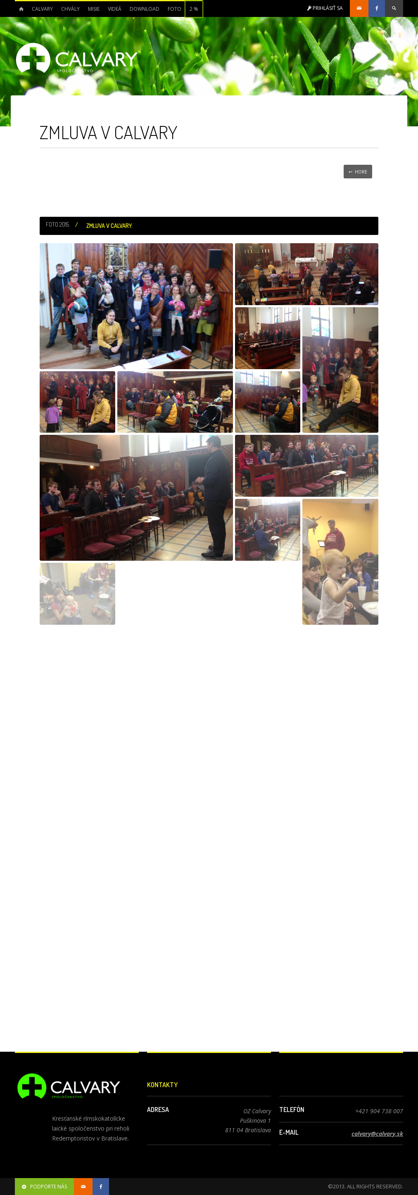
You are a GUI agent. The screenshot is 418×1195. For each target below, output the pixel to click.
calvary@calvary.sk (377, 1134)
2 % (194, 8)
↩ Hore (358, 171)
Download (144, 8)
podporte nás (44, 1186)
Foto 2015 (57, 224)
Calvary (42, 8)
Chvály (70, 8)
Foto (174, 8)
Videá (114, 8)
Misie (94, 8)
